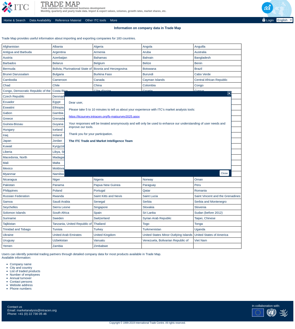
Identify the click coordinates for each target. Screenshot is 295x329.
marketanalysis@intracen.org (37, 310)
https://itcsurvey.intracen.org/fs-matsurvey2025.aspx (104, 116)
